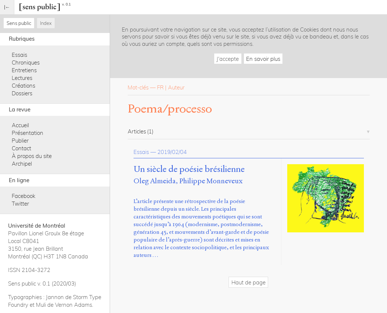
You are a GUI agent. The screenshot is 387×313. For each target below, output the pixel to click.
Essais (19, 54)
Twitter (20, 203)
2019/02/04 (172, 151)
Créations (23, 85)
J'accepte (227, 58)
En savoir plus (263, 58)
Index (46, 23)
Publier (20, 140)
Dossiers (22, 93)
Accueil (20, 125)
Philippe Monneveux (210, 181)
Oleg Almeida (155, 181)
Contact (21, 148)
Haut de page (248, 282)
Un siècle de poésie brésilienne (189, 169)
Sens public (19, 23)
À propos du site (32, 155)
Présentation (27, 132)
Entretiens (24, 70)
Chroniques (26, 62)
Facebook (23, 195)
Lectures (22, 77)
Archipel (22, 163)
